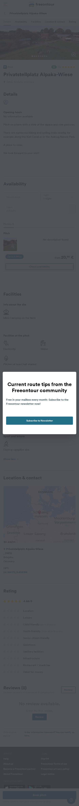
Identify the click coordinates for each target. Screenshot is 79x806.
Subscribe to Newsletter (39, 420)
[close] (70, 378)
